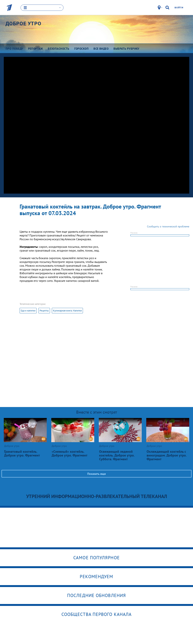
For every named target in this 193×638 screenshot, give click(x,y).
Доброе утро (23, 23)
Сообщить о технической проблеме (168, 226)
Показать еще (96, 474)
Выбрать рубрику (126, 48)
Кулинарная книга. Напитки (67, 310)
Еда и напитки (28, 310)
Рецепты (44, 310)
